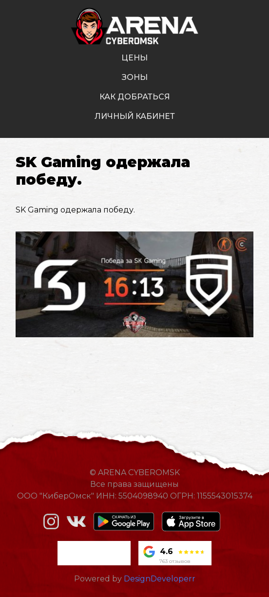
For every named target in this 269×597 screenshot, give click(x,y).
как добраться (134, 96)
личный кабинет (135, 116)
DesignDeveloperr (159, 578)
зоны (135, 77)
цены (134, 57)
